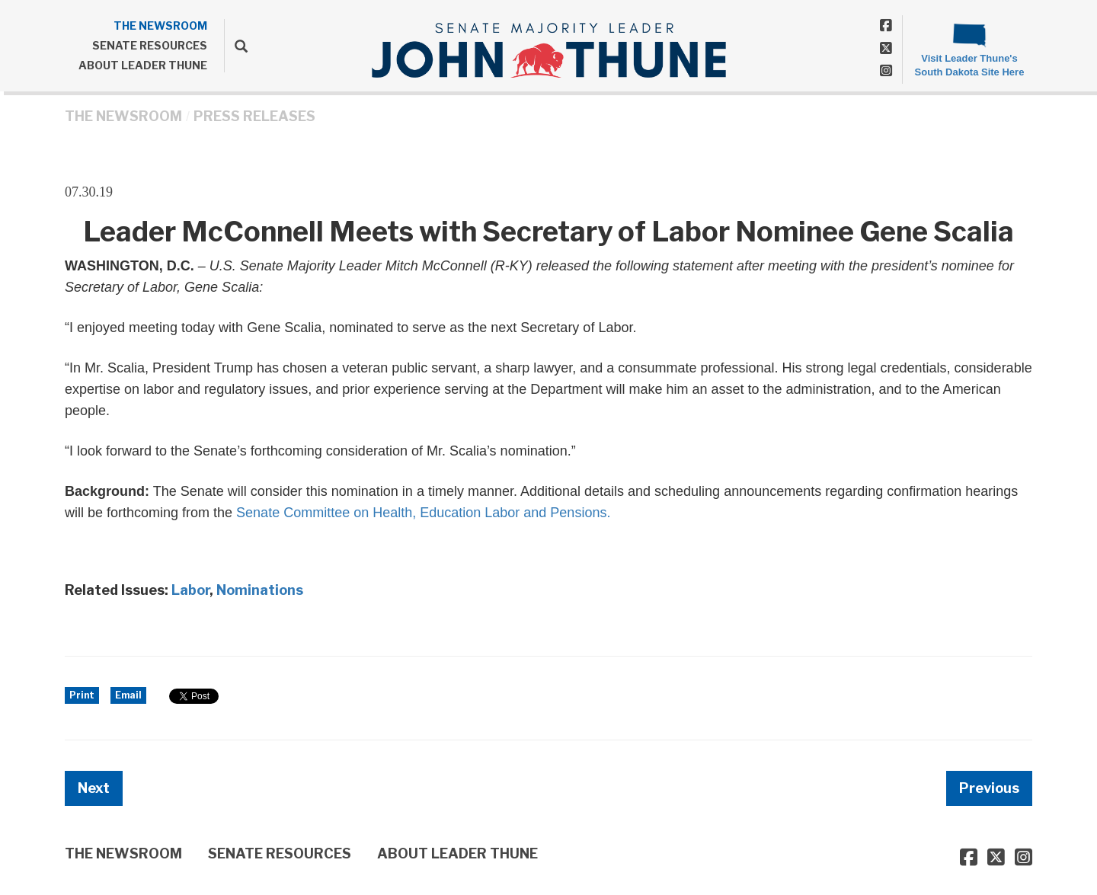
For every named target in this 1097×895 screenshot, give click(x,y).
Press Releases (254, 116)
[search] (236, 45)
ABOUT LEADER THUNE (142, 65)
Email (128, 695)
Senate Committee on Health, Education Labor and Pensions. (423, 512)
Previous (989, 788)
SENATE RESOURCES (149, 45)
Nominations (259, 590)
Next (94, 788)
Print (81, 695)
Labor (190, 590)
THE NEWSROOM (160, 25)
